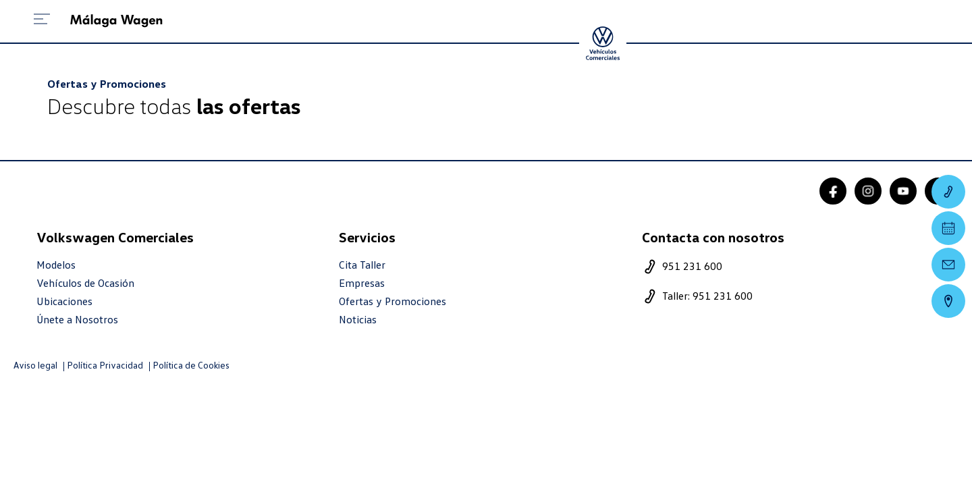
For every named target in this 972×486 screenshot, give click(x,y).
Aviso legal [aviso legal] (35, 365)
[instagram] (868, 191)
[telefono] (784, 267)
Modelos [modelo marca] (56, 265)
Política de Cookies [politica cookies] (191, 365)
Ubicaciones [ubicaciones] (64, 301)
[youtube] (903, 191)
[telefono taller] (784, 296)
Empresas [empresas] (362, 283)
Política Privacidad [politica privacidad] (105, 365)
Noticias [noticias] (358, 319)
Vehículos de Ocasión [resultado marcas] (85, 283)
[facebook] (832, 191)
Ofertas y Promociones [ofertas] (392, 301)
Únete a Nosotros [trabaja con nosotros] (77, 319)
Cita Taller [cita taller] (362, 265)
